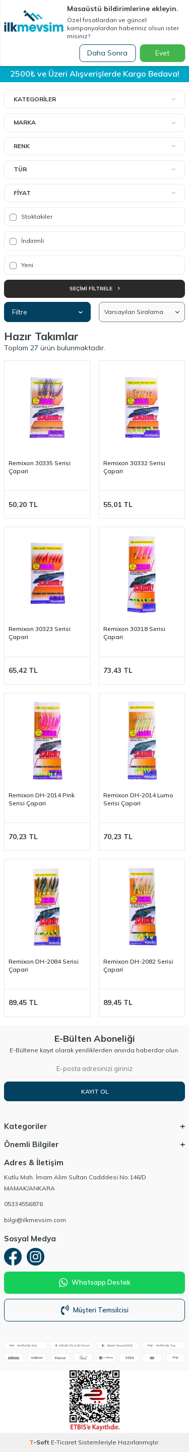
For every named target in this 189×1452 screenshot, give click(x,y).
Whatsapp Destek (95, 1283)
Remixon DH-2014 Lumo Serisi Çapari (138, 799)
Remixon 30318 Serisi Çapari (134, 633)
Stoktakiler (31, 217)
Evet (162, 52)
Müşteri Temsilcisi (95, 1310)
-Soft (40, 1442)
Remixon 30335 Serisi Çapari (40, 467)
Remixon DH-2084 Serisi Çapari (44, 965)
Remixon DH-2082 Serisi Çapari (138, 965)
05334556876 (23, 1204)
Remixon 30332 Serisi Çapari (134, 467)
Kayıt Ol (94, 1091)
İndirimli (27, 241)
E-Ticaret (64, 1442)
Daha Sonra (107, 52)
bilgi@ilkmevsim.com (35, 1220)
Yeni (21, 265)
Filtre (47, 312)
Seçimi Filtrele (94, 288)
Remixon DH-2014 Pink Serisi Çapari (42, 799)
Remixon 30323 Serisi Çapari (40, 633)
